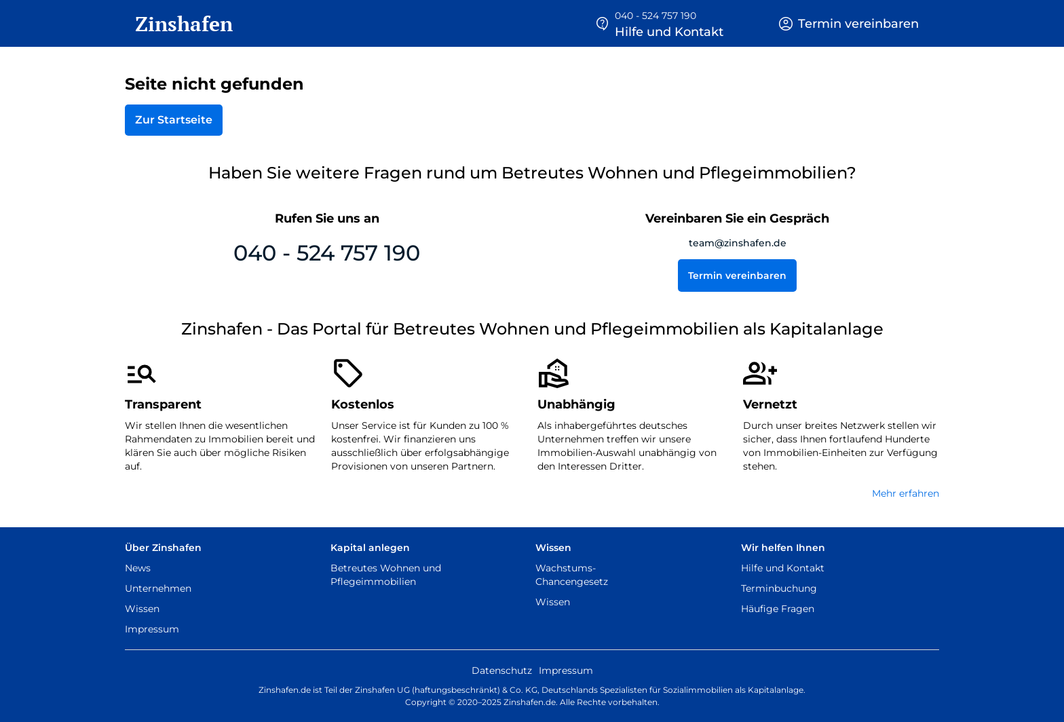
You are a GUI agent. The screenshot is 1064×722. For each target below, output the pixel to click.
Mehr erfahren (905, 493)
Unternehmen (158, 588)
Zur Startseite (173, 119)
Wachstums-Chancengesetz (571, 575)
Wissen (142, 609)
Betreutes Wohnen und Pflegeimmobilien (385, 575)
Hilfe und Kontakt (782, 568)
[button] (659, 23)
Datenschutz (502, 670)
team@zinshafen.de (737, 243)
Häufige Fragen (777, 609)
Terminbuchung (779, 588)
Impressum (152, 629)
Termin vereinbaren (737, 275)
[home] (179, 24)
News (138, 568)
